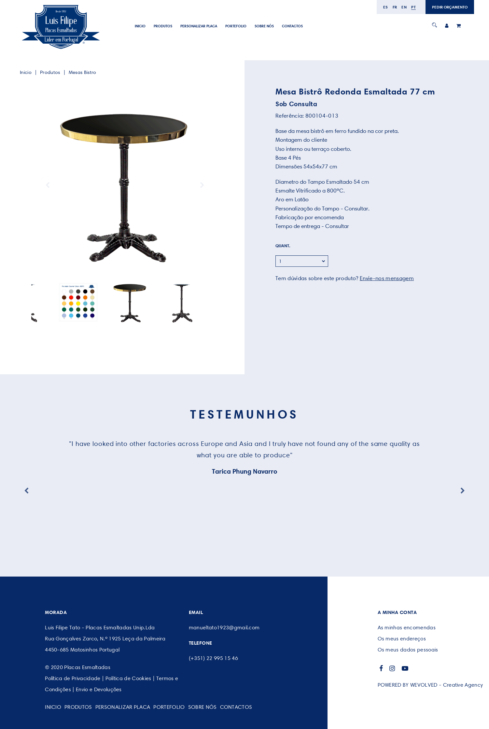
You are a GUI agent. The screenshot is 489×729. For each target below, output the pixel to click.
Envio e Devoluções (99, 689)
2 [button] (122, 312)
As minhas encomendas (407, 627)
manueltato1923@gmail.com (224, 627)
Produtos (163, 26)
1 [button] (117, 312)
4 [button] (132, 312)
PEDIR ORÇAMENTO (450, 7)
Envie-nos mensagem (387, 278)
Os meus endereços (402, 639)
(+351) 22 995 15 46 (213, 658)
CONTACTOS (292, 26)
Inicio (140, 26)
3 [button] (127, 312)
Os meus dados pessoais (408, 650)
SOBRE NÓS (264, 26)
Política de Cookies (128, 678)
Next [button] (202, 185)
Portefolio (235, 26)
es (385, 7)
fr (395, 7)
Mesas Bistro (82, 72)
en (404, 7)
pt (413, 7)
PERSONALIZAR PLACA (198, 26)
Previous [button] (47, 185)
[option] (124, 185)
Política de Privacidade (72, 678)
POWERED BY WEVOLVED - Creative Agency (430, 685)
